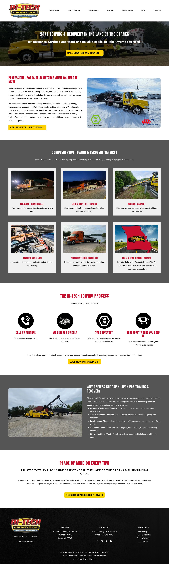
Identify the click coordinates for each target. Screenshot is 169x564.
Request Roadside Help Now (83, 495)
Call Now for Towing (83, 361)
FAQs (143, 11)
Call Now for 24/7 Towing (83, 53)
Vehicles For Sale (127, 11)
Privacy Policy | (19, 536)
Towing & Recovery (74, 11)
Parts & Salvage (93, 11)
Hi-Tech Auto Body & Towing (65, 531)
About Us (110, 11)
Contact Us (157, 11)
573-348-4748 (111, 531)
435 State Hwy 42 (65, 535)
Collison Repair (143, 531)
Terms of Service (31, 536)
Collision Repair (54, 11)
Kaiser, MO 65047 (65, 538)
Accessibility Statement (25, 542)
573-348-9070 (107, 535)
